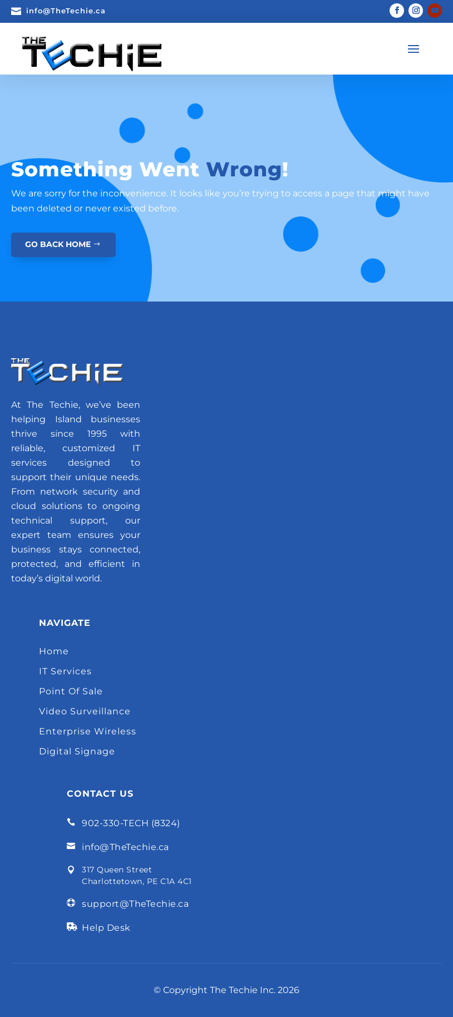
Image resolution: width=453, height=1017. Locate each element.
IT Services (65, 671)
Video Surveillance (85, 711)
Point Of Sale (71, 691)
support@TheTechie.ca (135, 903)
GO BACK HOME (58, 244)
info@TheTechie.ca (66, 10)
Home (54, 651)
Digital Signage (77, 751)
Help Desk (106, 927)
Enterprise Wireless (87, 731)
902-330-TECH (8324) (131, 823)
